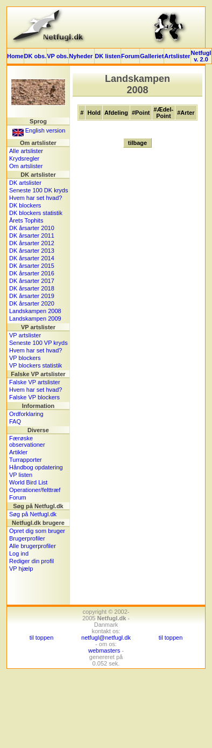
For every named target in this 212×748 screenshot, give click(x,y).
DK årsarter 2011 (31, 235)
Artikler (18, 452)
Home (15, 56)
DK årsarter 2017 (31, 281)
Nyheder (81, 56)
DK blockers (25, 205)
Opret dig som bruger (37, 531)
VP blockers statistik (35, 365)
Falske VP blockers (34, 397)
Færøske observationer (27, 441)
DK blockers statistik (35, 213)
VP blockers (25, 358)
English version (39, 130)
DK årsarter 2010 (31, 228)
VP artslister (25, 335)
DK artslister (25, 182)
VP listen (20, 475)
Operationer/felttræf (34, 490)
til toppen (42, 637)
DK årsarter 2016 (31, 273)
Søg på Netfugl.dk (32, 514)
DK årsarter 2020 (31, 303)
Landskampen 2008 (35, 311)
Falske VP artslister (34, 382)
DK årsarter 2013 (31, 250)
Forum (130, 56)
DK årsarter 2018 (31, 288)
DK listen (108, 56)
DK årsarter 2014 (31, 258)
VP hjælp (21, 568)
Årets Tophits (26, 220)
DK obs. (35, 56)
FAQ (15, 421)
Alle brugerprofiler (32, 546)
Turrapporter (25, 459)
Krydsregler (24, 158)
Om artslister (26, 166)
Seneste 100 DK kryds (38, 190)
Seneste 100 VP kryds (38, 343)
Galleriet (152, 56)
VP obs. (57, 56)
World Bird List (28, 482)
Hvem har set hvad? (35, 198)
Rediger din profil (31, 561)
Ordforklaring (26, 414)
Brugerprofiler (27, 538)
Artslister (177, 56)
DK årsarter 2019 (31, 296)
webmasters (104, 650)
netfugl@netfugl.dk (106, 637)
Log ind (19, 553)
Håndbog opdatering (36, 467)
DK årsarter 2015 (31, 265)
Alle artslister (26, 151)
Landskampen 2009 (35, 318)
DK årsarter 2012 (31, 243)
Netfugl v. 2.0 (201, 56)
